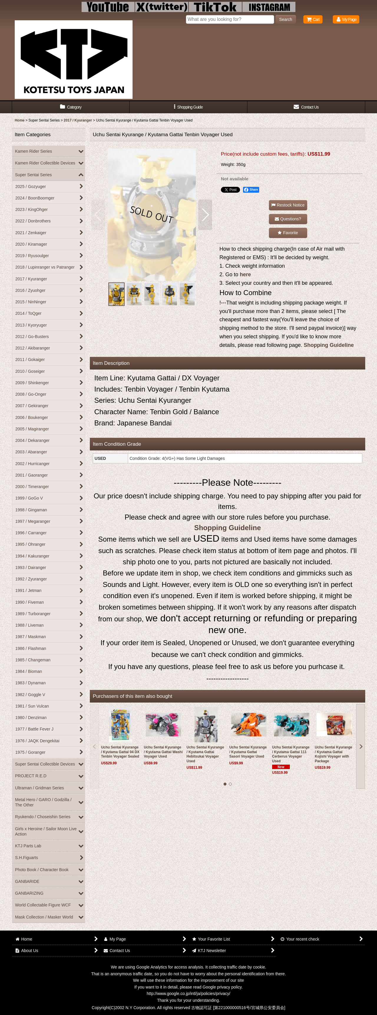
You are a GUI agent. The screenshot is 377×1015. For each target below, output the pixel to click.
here (245, 274)
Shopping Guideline (329, 345)
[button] (188, 107)
